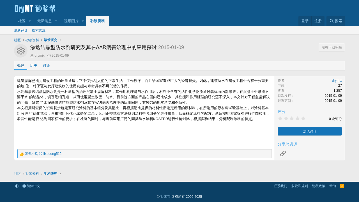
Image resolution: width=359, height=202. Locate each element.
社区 (22, 21)
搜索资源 (38, 30)
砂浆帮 (165, 197)
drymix (39, 56)
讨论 (46, 65)
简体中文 (31, 186)
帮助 (332, 186)
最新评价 (20, 30)
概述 (20, 65)
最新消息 (44, 21)
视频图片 (71, 21)
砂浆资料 (97, 21)
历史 (33, 65)
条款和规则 (299, 186)
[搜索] (335, 21)
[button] (29, 21)
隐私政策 (318, 186)
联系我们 (280, 186)
